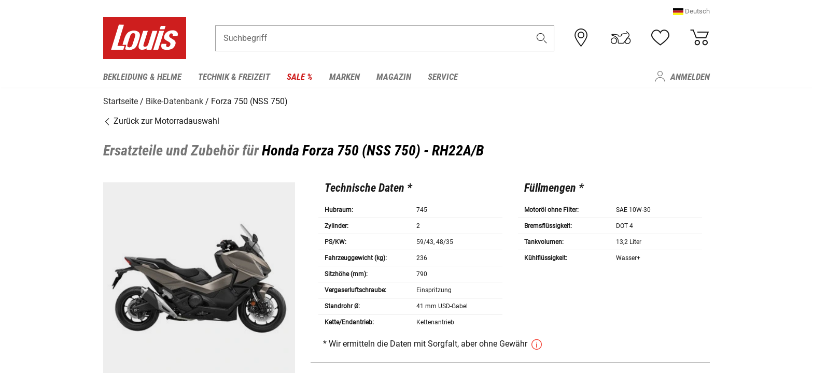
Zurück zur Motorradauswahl (161, 120)
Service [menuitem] (443, 76)
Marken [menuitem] (344, 76)
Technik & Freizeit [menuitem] (234, 76)
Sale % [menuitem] (300, 76)
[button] (691, 13)
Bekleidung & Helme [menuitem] (142, 76)
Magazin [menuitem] (393, 76)
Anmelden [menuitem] (690, 76)
